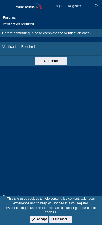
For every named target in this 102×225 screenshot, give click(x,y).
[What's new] (87, 6)
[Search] (96, 6)
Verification (11, 47)
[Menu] (7, 6)
